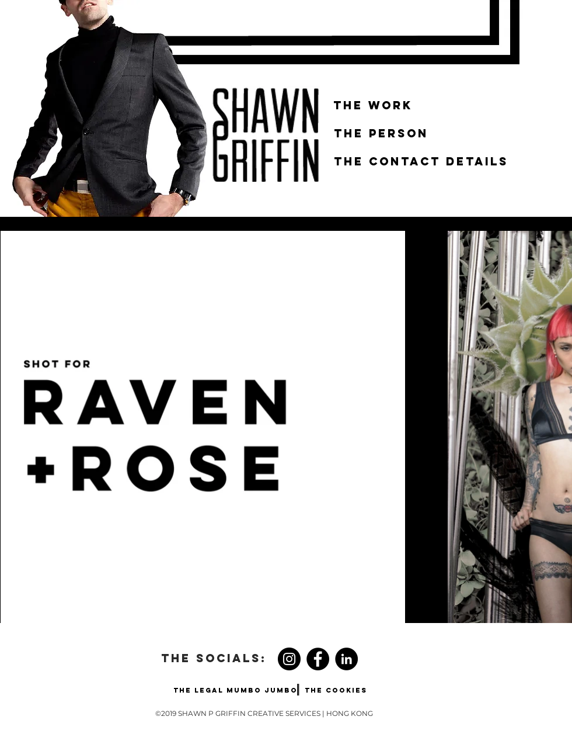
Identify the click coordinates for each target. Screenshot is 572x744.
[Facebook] (317, 659)
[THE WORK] (373, 106)
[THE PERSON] (381, 134)
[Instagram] (289, 659)
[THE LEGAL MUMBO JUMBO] (235, 690)
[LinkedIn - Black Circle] (346, 659)
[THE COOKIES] (336, 690)
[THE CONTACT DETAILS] (421, 162)
